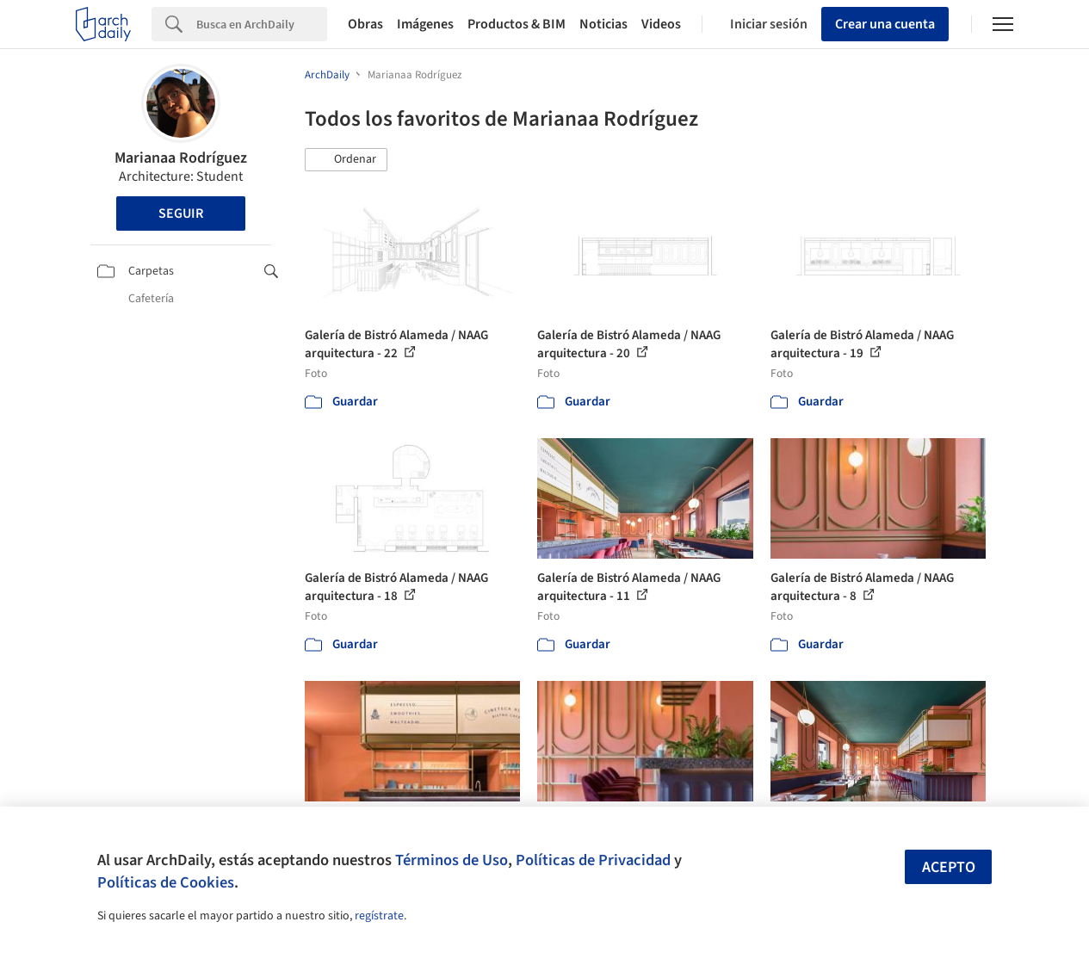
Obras (365, 24)
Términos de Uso (451, 860)
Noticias (603, 24)
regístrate (379, 916)
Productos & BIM (516, 24)
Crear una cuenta (885, 24)
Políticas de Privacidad (593, 860)
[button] (346, 160)
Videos (661, 24)
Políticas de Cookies (165, 882)
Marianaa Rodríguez (180, 158)
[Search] (261, 24)
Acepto (948, 867)
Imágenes (425, 24)
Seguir (180, 213)
